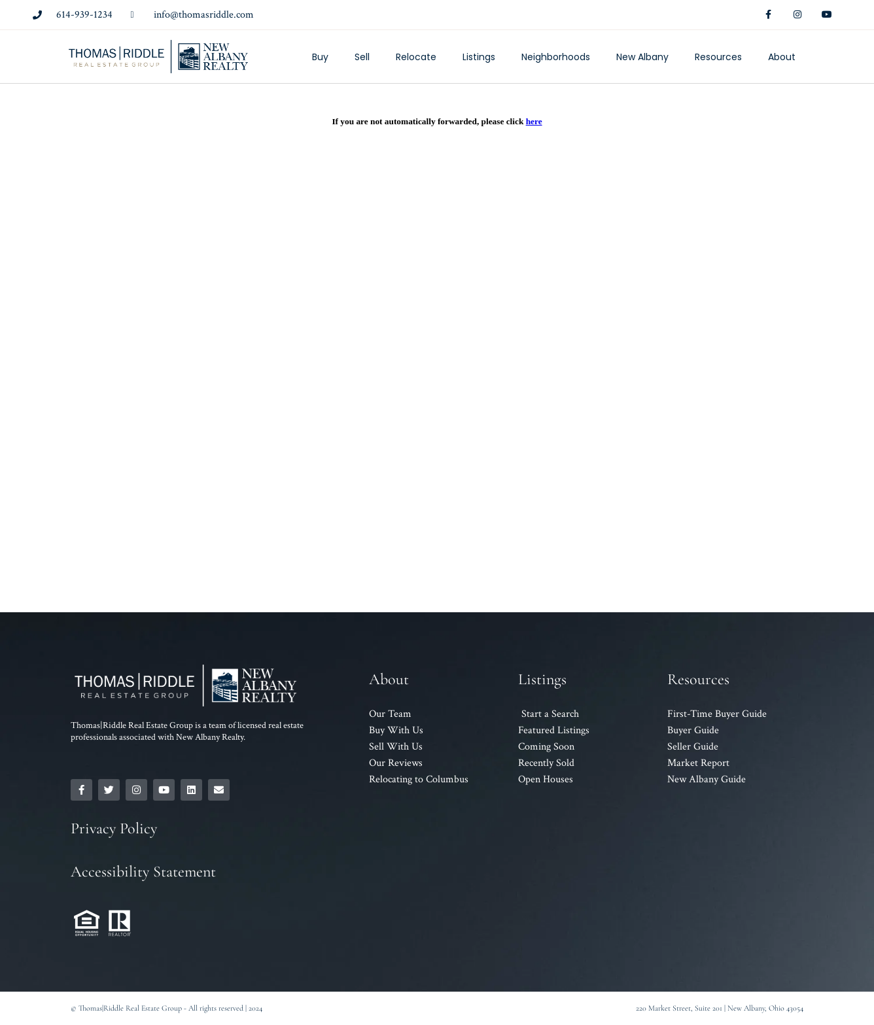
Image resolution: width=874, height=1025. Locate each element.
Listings (479, 56)
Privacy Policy (114, 828)
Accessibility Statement (143, 871)
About (781, 56)
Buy (320, 56)
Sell (362, 56)
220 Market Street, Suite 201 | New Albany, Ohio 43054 (719, 1008)
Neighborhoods (555, 56)
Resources (718, 56)
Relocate (416, 56)
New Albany (642, 56)
